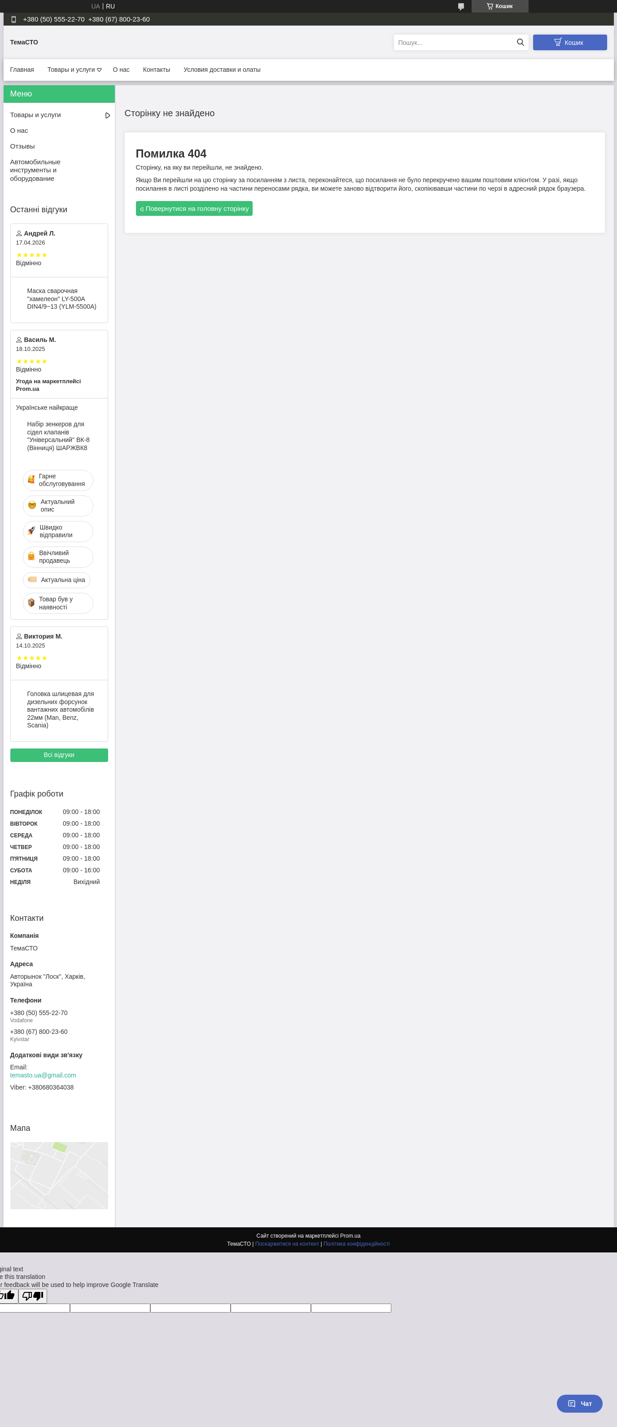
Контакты (156, 69)
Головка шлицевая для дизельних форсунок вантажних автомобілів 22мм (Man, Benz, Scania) (60, 709)
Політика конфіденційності (357, 1244)
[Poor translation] (32, 1296)
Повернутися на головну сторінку (197, 208)
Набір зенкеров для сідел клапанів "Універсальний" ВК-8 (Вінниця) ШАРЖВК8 (58, 435)
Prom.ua (350, 1236)
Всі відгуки (59, 754)
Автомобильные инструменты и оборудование (35, 170)
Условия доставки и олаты (222, 69)
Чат (580, 1404)
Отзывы (22, 146)
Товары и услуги (71, 69)
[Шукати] (521, 42)
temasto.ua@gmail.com (43, 1075)
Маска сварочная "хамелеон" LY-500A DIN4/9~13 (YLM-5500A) (61, 298)
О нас (121, 69)
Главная (22, 69)
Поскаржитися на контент (287, 1244)
